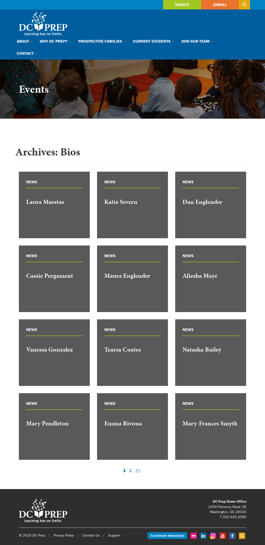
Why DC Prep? (55, 41)
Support (114, 535)
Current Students (153, 41)
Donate (182, 4)
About (24, 41)
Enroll (220, 4)
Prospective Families (102, 41)
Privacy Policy (64, 535)
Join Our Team (197, 41)
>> (138, 470)
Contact (27, 53)
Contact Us (91, 535)
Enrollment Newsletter (167, 535)
